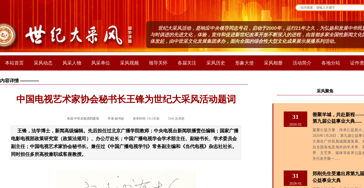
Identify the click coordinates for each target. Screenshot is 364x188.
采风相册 (273, 63)
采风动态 (43, 63)
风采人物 (71, 63)
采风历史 (215, 63)
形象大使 (244, 63)
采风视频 (129, 63)
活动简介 (302, 63)
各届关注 (187, 63)
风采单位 (100, 63)
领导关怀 (158, 63)
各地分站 (330, 63)
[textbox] (330, 7)
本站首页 (14, 63)
